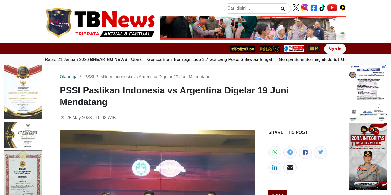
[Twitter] (320, 152)
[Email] (290, 167)
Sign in (335, 48)
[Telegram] (290, 152)
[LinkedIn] (274, 167)
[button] (174, 28)
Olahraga (69, 76)
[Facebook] (305, 152)
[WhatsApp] (274, 152)
